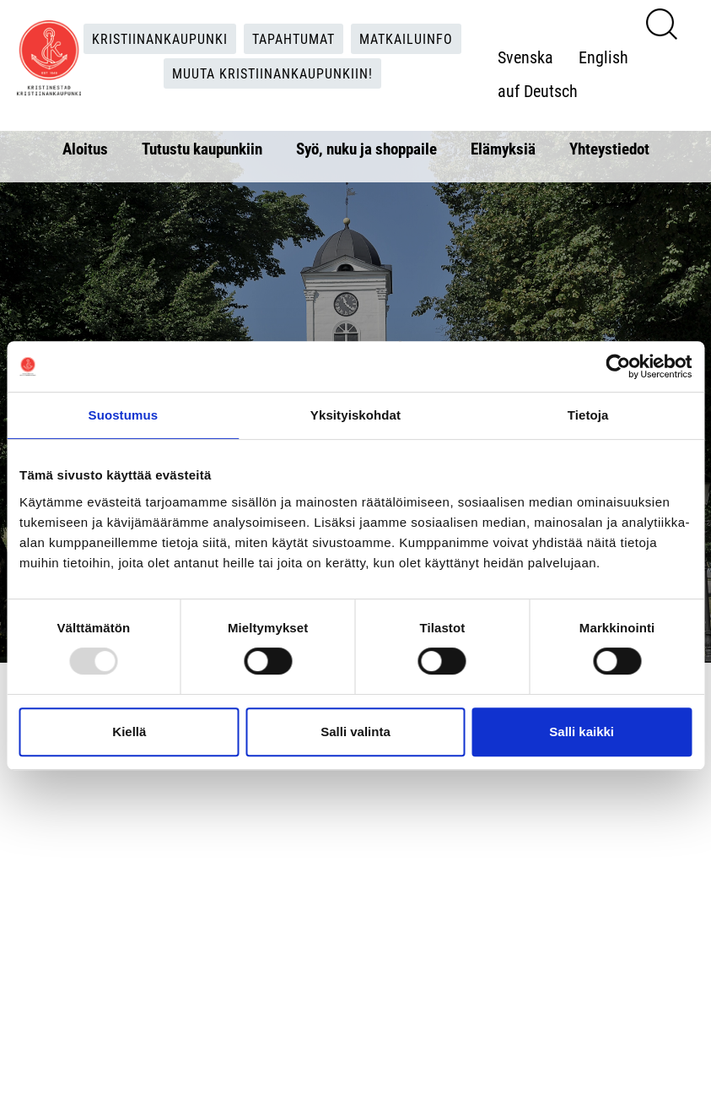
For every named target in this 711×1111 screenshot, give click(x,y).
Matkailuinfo (406, 38)
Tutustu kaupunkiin (202, 148)
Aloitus (85, 148)
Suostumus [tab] (124, 415)
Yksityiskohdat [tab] (355, 415)
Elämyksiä (503, 148)
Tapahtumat (293, 38)
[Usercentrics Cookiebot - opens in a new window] (618, 366)
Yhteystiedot (609, 148)
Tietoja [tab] (588, 415)
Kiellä (129, 731)
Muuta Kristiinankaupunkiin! (272, 73)
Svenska (525, 57)
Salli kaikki (581, 731)
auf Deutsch (538, 90)
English (603, 57)
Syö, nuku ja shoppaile (366, 148)
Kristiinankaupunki (160, 38)
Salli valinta (355, 731)
